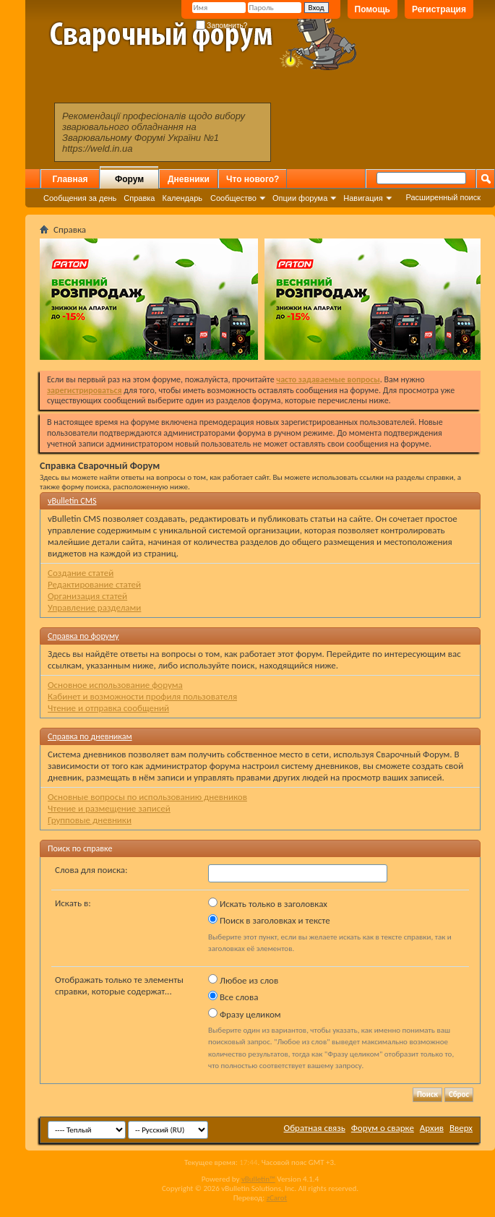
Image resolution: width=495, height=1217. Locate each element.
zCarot (277, 1198)
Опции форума (299, 198)
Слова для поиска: (91, 869)
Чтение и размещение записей (109, 808)
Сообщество (233, 198)
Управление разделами (94, 607)
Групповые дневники (90, 819)
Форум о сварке (382, 1127)
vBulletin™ (258, 1179)
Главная (70, 179)
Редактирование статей (94, 584)
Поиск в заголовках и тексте (269, 920)
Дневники (189, 179)
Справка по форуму (83, 636)
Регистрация (439, 9)
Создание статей (80, 572)
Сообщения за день (79, 198)
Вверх (461, 1127)
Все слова (233, 996)
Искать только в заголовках (267, 903)
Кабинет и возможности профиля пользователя (142, 696)
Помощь (372, 9)
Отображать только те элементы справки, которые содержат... (119, 985)
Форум (129, 179)
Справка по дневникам (90, 736)
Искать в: (73, 903)
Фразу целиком (244, 1014)
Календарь (182, 198)
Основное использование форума (115, 684)
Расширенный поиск (443, 197)
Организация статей (87, 595)
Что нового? (252, 179)
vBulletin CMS (72, 501)
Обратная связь (314, 1127)
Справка (139, 198)
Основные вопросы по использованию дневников (147, 796)
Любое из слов (243, 980)
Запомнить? (222, 26)
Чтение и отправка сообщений (108, 707)
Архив (432, 1127)
